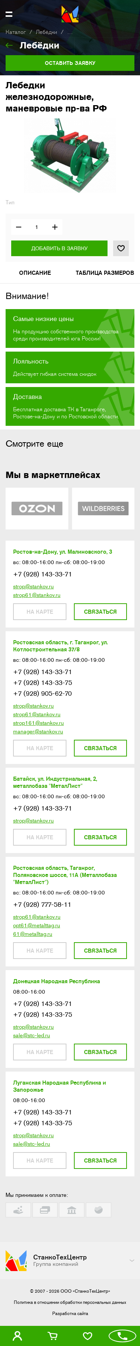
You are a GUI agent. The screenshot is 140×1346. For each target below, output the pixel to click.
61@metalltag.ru (32, 934)
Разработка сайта (70, 1314)
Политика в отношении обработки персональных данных (70, 1302)
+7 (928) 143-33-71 (42, 574)
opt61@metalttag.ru (36, 925)
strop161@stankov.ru (38, 723)
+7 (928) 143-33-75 (42, 682)
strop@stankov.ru (33, 586)
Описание (35, 272)
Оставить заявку (70, 63)
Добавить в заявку (59, 248)
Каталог (16, 32)
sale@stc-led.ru (31, 1035)
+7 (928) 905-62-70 (42, 693)
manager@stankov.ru (38, 731)
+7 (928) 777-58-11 (42, 904)
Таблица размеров (105, 272)
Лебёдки (46, 32)
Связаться (100, 611)
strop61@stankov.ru (36, 595)
